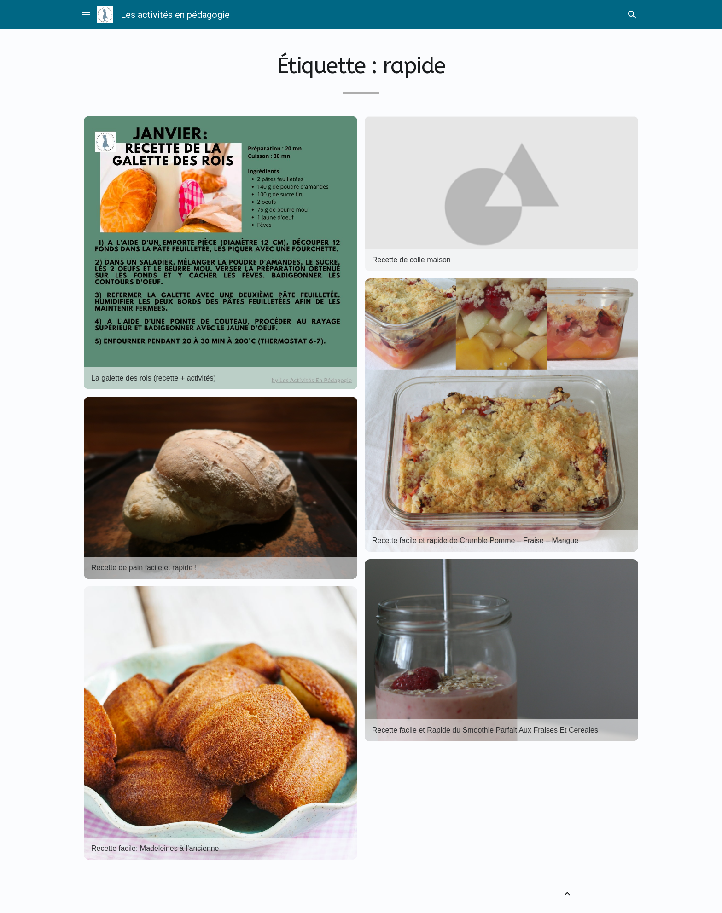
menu (85, 14)
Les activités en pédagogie (175, 14)
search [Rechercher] (632, 14)
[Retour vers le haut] (567, 893)
